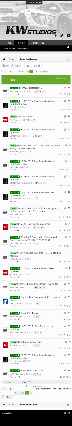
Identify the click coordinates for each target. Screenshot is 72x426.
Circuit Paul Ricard (29, 312)
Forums (21, 42)
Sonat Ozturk (15, 107)
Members (36, 42)
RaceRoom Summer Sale (29, 341)
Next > (45, 71)
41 (35, 227)
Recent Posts (23, 48)
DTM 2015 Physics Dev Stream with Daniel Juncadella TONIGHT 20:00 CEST (33, 238)
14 (19, 71)
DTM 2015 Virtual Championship (33, 223)
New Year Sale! (25, 116)
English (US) (6, 413)
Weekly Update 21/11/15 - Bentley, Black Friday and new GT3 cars (35, 147)
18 (36, 71)
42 (38, 227)
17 (31, 71)
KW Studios (14, 91)
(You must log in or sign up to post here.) (53, 389)
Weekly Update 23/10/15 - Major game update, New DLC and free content (34, 210)
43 (42, 227)
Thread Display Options (36, 386)
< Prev (4, 71)
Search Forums (9, 48)
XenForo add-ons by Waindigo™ (13, 420)
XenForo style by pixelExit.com (25, 422)
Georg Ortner (15, 303)
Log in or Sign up (34, 2)
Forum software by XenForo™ (25, 418)
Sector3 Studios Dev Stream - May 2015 (38, 283)
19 (40, 71)
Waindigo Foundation (39, 420)
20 (43, 287)
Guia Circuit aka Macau (31, 370)
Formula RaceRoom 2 (31, 87)
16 (27, 71)
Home (8, 42)
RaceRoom (14, 120)
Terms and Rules (64, 418)
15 (23, 71)
